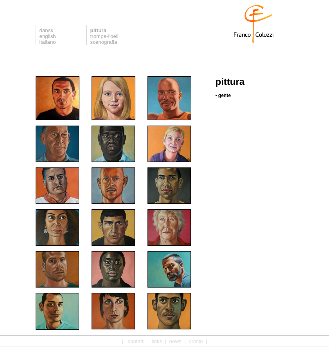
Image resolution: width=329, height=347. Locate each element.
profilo (196, 341)
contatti (136, 341)
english (48, 36)
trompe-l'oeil (104, 36)
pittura (98, 30)
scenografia (103, 42)
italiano (48, 42)
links (157, 341)
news (175, 341)
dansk (47, 30)
